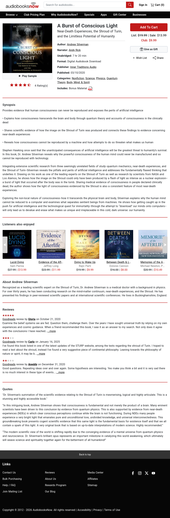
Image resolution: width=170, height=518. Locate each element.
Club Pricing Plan (34, 14)
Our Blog (50, 491)
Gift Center (119, 14)
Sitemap (92, 485)
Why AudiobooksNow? (64, 14)
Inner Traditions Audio (83, 67)
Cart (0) (157, 4)
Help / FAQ (8, 485)
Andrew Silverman (77, 44)
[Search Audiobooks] (130, 5)
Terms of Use (112, 510)
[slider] (20, 85)
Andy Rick (75, 50)
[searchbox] (85, 5)
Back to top (85, 454)
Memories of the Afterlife (152, 262)
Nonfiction (78, 78)
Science (90, 78)
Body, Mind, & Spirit (78, 82)
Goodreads (8, 319)
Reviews (50, 472)
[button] (27, 48)
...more (51, 331)
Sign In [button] (143, 4)
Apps (104, 14)
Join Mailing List (12, 491)
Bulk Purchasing (12, 478)
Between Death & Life (119, 262)
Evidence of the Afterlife (51, 262)
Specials (89, 14)
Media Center (95, 472)
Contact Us (9, 472)
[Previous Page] (4, 244)
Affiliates (92, 478)
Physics (100, 78)
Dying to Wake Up (84, 262)
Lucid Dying (17, 262)
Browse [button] (12, 15)
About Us (50, 478)
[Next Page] (165, 244)
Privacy (97, 510)
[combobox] (89, 5)
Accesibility (84, 510)
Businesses (139, 14)
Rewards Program (55, 485)
